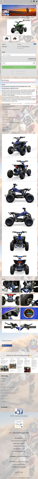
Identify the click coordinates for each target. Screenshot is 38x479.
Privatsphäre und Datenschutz (8, 387)
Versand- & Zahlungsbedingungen (9, 393)
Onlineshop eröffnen (13, 477)
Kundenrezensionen (7, 340)
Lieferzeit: (4, 46)
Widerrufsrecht (4, 395)
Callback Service (5, 401)
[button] (7, 345)
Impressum (3, 378)
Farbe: (3, 52)
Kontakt (3, 381)
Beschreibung (5, 80)
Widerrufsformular (5, 398)
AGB (2, 384)
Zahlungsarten (4, 390)
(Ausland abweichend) (20, 48)
